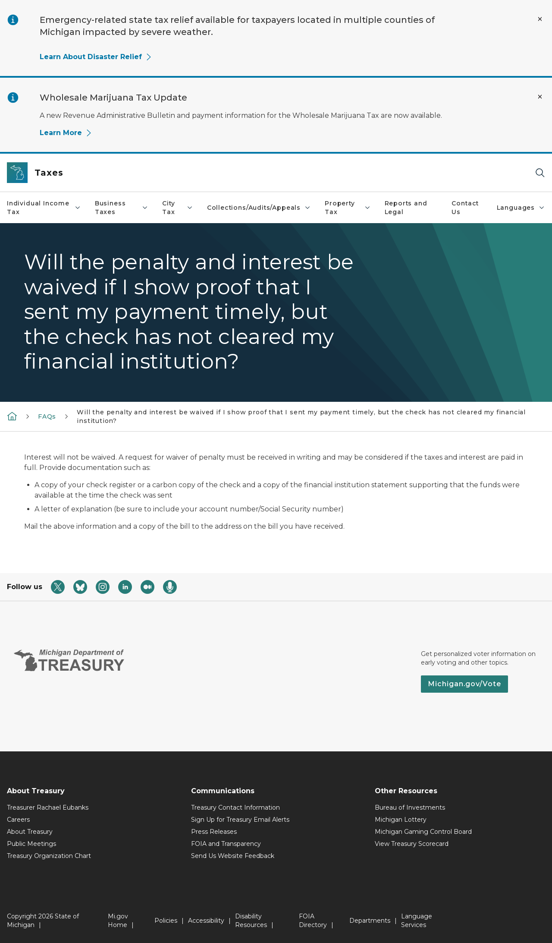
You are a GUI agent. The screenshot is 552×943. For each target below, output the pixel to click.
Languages (521, 207)
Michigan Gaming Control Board (423, 832)
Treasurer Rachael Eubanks (47, 807)
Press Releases (214, 832)
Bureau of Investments (410, 807)
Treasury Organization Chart (49, 856)
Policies (165, 920)
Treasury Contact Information (235, 807)
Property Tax (347, 207)
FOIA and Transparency (226, 844)
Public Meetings (31, 844)
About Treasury (30, 832)
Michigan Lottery (401, 819)
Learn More (66, 133)
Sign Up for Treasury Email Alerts (240, 819)
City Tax (177, 207)
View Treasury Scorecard (411, 844)
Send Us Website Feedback (232, 856)
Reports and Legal (406, 207)
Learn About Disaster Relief (96, 57)
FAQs (47, 416)
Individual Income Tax (44, 207)
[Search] (540, 172)
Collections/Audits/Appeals (259, 207)
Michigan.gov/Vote (464, 684)
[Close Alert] (540, 19)
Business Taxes (121, 207)
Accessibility (206, 920)
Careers (18, 819)
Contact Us (465, 207)
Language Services (416, 920)
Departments (369, 920)
